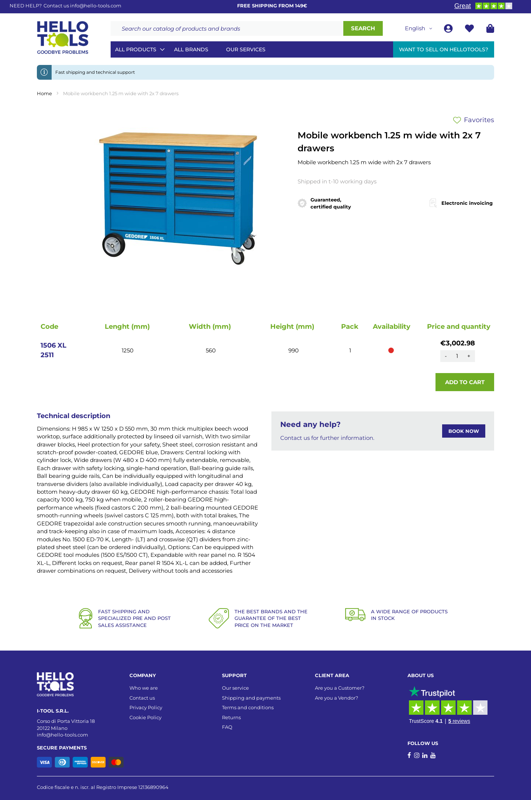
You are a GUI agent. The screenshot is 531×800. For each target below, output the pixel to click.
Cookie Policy (145, 717)
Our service (235, 688)
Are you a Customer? (339, 688)
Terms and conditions (248, 707)
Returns (231, 717)
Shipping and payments (251, 698)
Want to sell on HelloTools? (443, 49)
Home (44, 93)
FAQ (227, 727)
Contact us (142, 698)
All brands (191, 49)
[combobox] (227, 28)
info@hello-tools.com (95, 5)
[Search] (363, 28)
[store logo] (62, 37)
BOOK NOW (463, 431)
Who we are (143, 688)
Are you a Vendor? (336, 698)
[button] (420, 28)
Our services (246, 49)
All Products (135, 49)
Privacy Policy (145, 707)
